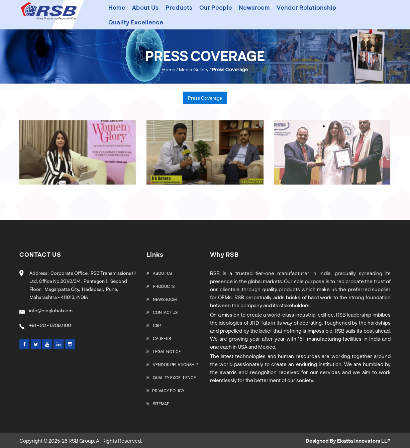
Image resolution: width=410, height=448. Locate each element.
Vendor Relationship (306, 7)
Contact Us (162, 312)
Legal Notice (163, 351)
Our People (215, 7)
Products (179, 7)
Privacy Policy (165, 390)
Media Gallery (193, 69)
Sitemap (158, 403)
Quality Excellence (135, 22)
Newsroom (254, 7)
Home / (170, 69)
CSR (153, 325)
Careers (158, 338)
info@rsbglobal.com (46, 310)
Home (116, 7)
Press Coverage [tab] (205, 98)
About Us (159, 273)
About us (145, 7)
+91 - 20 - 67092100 (45, 325)
